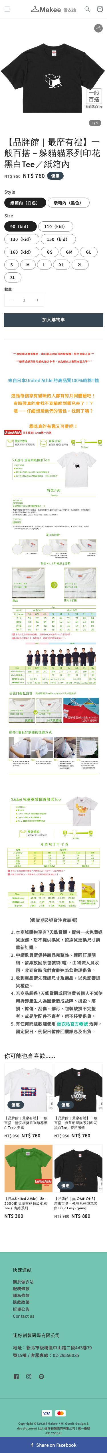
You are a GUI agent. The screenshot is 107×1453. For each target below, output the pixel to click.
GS (50, 252)
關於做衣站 (23, 1282)
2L (80, 265)
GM (69, 252)
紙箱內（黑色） (69, 203)
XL (61, 265)
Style (9, 192)
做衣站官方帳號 (72, 1024)
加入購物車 (53, 319)
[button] (7, 9)
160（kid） (21, 252)
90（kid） (20, 226)
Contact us (24, 1316)
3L (12, 277)
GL (89, 252)
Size (8, 216)
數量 (8, 289)
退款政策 (21, 1302)
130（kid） (21, 239)
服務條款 (21, 1288)
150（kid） (58, 239)
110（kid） (55, 226)
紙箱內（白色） (25, 203)
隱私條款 (21, 1295)
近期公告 (21, 1309)
